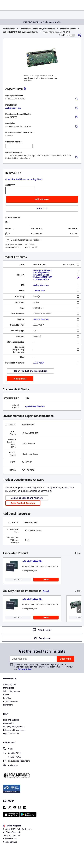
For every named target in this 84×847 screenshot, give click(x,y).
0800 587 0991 (12, 753)
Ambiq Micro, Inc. (13, 108)
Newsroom (8, 705)
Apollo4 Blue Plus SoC (35, 406)
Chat (7, 749)
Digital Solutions (10, 701)
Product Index (9, 29)
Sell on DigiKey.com (11, 691)
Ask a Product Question (23, 503)
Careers (6, 695)
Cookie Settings (10, 842)
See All (46, 591)
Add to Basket (42, 199)
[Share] (79, 35)
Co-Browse (10, 765)
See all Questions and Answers (27, 498)
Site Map (7, 698)
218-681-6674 (12, 757)
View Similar (19, 378)
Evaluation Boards (68, 29)
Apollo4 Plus (39, 291)
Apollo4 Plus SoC (41, 319)
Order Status (8, 723)
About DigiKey (9, 684)
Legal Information (11, 733)
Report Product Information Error (30, 371)
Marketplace (8, 688)
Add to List (42, 208)
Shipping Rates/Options (13, 727)
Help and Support (11, 720)
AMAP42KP (38, 363)
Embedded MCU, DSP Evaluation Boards (20, 32)
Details (46, 579)
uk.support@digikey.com (16, 761)
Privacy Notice (24, 669)
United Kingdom (12, 826)
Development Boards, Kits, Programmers (37, 29)
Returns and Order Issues (14, 730)
